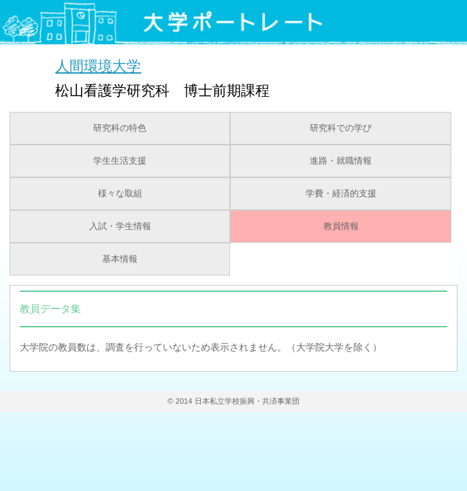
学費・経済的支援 (341, 193)
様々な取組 (120, 193)
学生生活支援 (119, 161)
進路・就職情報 (341, 161)
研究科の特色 (119, 128)
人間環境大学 (98, 66)
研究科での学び (341, 128)
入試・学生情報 (120, 226)
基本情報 (120, 259)
